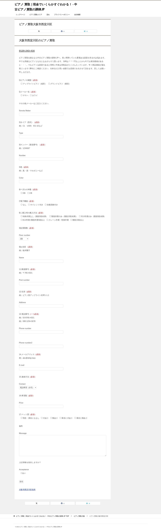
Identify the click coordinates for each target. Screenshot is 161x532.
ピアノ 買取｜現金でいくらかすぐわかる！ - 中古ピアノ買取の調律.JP (44, 6)
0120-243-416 (27, 50)
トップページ (20, 14)
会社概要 (77, 14)
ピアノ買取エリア (36, 14)
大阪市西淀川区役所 (27, 489)
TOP (42, 516)
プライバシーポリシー (62, 14)
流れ (48, 14)
